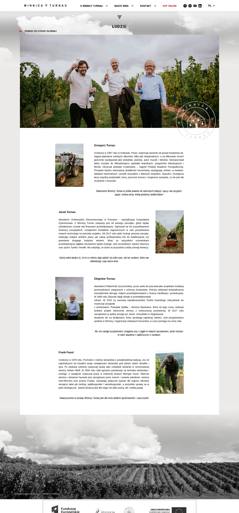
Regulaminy (165, 494)
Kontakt (145, 6)
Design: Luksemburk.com (187, 494)
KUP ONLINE (170, 5)
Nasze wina (121, 6)
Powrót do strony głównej (41, 31)
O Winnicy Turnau (91, 6)
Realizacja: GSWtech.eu (214, 494)
